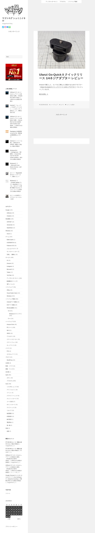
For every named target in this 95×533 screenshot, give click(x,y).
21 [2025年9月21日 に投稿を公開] (21, 511)
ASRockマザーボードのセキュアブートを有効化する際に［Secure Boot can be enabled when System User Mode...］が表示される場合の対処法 (16, 122)
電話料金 (9, 422)
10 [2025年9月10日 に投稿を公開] (11, 509)
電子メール (10, 284)
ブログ (7, 357)
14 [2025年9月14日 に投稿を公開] (21, 509)
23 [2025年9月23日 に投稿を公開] (9, 514)
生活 (7, 383)
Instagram (9, 266)
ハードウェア (9, 321)
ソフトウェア (9, 287)
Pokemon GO (10, 245)
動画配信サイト (11, 281)
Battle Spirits (10, 239)
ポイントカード (11, 404)
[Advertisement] (14, 44)
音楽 (7, 428)
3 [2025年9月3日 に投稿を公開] (11, 507)
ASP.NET (9, 221)
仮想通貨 (9, 413)
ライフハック (10, 407)
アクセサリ (10, 336)
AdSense (9, 213)
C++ (9, 318)
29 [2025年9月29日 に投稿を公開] (6, 516)
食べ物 (8, 425)
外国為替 (9, 416)
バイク (7, 348)
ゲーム (7, 236)
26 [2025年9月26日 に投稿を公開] (16, 514)
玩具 (7, 375)
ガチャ (8, 377)
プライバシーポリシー (11, 526)
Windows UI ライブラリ (15, 313)
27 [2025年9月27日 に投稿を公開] (18, 514)
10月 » (19, 519)
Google (7, 210)
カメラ (62, 104)
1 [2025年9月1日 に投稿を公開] (6, 507)
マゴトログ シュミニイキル (14, 19)
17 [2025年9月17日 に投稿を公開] (11, 511)
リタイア (9, 410)
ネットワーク (10, 345)
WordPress (10, 360)
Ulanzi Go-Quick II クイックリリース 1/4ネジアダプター (58, 87)
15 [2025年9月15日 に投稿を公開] (6, 511)
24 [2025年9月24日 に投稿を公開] (11, 514)
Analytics (9, 216)
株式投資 (9, 419)
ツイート (8, 493)
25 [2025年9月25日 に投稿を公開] (14, 514)
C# (8, 310)
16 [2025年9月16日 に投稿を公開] (9, 511)
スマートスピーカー (12, 339)
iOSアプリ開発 (11, 305)
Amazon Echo (10, 324)
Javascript (9, 224)
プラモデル (10, 380)
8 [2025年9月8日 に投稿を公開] (6, 509)
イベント (9, 392)
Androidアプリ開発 (12, 302)
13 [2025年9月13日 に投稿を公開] (18, 509)
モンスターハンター (12, 251)
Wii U (8, 330)
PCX (8, 351)
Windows (8, 230)
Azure (8, 233)
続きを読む (43, 94)
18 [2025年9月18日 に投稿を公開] (14, 511)
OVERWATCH (10, 242)
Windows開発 (10, 308)
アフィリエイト (11, 389)
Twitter (8, 272)
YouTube (9, 275)
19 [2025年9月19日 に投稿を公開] (16, 511)
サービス (8, 257)
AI (7, 260)
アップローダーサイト (13, 278)
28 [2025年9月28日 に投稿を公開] (21, 514)
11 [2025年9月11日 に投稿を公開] (14, 509)
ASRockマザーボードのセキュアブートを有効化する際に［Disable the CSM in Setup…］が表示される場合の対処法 (14, 459)
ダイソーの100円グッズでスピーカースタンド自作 (16, 197)
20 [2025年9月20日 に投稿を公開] (18, 511)
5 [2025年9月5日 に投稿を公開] (16, 507)
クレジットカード (11, 398)
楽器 (8, 431)
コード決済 (10, 401)
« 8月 (8, 519)
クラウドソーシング (12, 395)
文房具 (7, 363)
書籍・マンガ (9, 369)
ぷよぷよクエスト (11, 248)
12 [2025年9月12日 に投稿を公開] (16, 509)
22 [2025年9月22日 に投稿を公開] (6, 514)
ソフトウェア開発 (10, 299)
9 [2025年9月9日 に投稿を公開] (9, 509)
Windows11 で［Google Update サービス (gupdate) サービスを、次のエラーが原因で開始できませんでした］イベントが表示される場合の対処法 (16, 186)
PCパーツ (9, 327)
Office (8, 290)
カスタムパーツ (11, 354)
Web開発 (8, 219)
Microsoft (9, 269)
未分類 (7, 372)
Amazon (9, 263)
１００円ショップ (11, 386)
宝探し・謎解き (11, 254)
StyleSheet (9, 227)
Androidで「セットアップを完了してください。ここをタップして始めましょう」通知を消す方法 (16, 109)
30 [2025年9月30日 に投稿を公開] (9, 516)
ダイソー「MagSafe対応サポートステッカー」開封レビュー (16, 174)
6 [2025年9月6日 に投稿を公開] (18, 507)
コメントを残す (70, 104)
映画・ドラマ (9, 366)
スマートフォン (11, 342)
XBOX (8, 333)
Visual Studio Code (12, 293)
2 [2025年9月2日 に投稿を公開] (9, 507)
